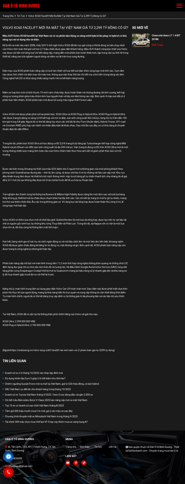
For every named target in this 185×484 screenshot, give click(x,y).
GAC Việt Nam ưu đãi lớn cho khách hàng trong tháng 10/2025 (38, 389)
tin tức (21, 16)
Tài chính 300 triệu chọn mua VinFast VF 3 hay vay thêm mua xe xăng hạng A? (46, 422)
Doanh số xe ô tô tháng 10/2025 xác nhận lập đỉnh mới (34, 373)
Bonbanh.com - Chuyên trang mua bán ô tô (155, 450)
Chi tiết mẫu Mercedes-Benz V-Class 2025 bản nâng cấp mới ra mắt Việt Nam (46, 400)
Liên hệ (112, 446)
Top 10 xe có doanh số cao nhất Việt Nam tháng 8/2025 (34, 405)
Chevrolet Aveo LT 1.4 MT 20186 (166, 37)
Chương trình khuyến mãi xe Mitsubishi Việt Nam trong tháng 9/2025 (41, 416)
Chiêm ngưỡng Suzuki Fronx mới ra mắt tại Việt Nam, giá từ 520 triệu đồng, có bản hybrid (52, 383)
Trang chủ (70, 446)
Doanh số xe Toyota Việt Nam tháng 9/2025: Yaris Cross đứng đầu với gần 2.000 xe (49, 394)
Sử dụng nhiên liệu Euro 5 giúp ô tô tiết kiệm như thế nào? (35, 378)
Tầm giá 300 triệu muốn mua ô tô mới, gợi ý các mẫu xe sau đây (39, 411)
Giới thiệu (85, 446)
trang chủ (8, 16)
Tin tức (98, 446)
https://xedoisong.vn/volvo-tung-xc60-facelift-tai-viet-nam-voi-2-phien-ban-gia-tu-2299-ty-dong (62, 350)
